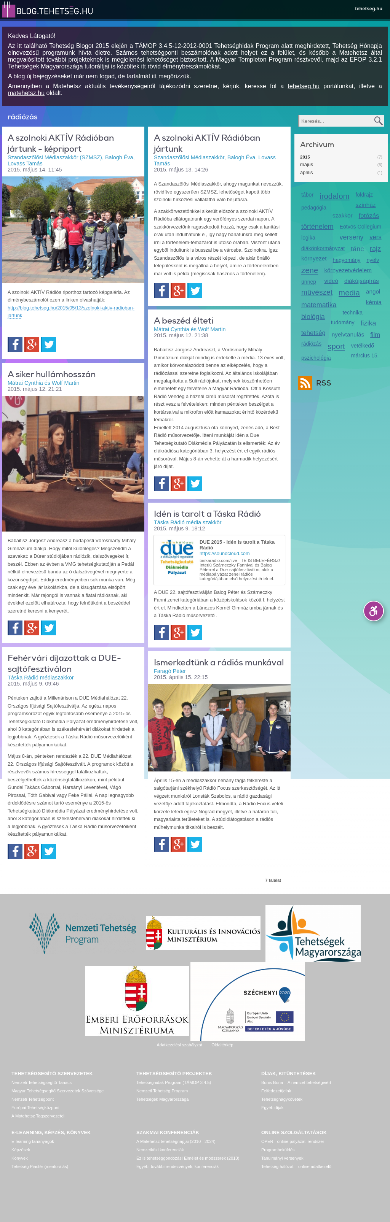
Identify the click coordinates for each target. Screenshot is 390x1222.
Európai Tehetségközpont (35, 1107)
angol (373, 291)
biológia (313, 317)
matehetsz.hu (26, 93)
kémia (374, 302)
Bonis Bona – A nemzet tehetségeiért (296, 1082)
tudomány (343, 322)
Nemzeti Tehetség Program (162, 1091)
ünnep (308, 282)
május (306, 164)
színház (366, 205)
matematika (319, 305)
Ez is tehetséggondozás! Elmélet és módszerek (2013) (188, 1158)
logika (308, 238)
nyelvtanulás (348, 334)
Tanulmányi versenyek (282, 1158)
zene (309, 270)
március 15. (365, 355)
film (375, 334)
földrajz (364, 195)
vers (375, 237)
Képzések (20, 1149)
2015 (305, 157)
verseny (352, 237)
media (349, 292)
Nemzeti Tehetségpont (32, 1099)
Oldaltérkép (222, 1045)
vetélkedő (362, 346)
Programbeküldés (278, 1149)
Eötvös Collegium (361, 227)
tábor (307, 195)
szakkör (342, 215)
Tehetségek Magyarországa (162, 1099)
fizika (368, 323)
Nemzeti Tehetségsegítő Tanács (41, 1082)
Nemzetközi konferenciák (160, 1149)
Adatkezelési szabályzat (179, 1045)
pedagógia (313, 208)
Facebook (15, 344)
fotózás (369, 215)
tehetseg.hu (368, 8)
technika (353, 312)
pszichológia (316, 358)
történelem (317, 226)
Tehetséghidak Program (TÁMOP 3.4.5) (173, 1082)
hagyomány (347, 260)
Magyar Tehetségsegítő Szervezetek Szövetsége (57, 1091)
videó (331, 281)
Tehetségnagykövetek (281, 1099)
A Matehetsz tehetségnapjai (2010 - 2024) (176, 1141)
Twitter (48, 344)
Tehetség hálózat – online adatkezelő (296, 1166)
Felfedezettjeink (276, 1091)
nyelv (372, 260)
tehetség (313, 332)
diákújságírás (361, 281)
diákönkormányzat (323, 248)
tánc (357, 249)
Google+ (31, 344)
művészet (316, 292)
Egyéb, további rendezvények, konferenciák (177, 1166)
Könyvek (19, 1158)
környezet (314, 258)
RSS (321, 383)
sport (336, 346)
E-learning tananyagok (32, 1141)
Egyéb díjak (272, 1107)
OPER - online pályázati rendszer (292, 1141)
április (306, 172)
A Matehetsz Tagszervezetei (37, 1116)
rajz (375, 248)
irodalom (335, 196)
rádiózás (311, 344)
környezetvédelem (348, 270)
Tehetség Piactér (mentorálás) (39, 1166)
